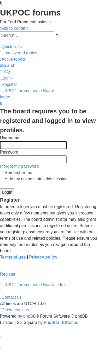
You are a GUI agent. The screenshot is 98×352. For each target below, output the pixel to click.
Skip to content (14, 28)
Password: (10, 152)
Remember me (16, 172)
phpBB (29, 316)
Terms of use (13, 257)
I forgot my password (19, 166)
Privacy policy (43, 257)
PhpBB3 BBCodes (61, 322)
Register (8, 274)
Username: (10, 138)
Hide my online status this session (33, 179)
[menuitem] (18, 53)
